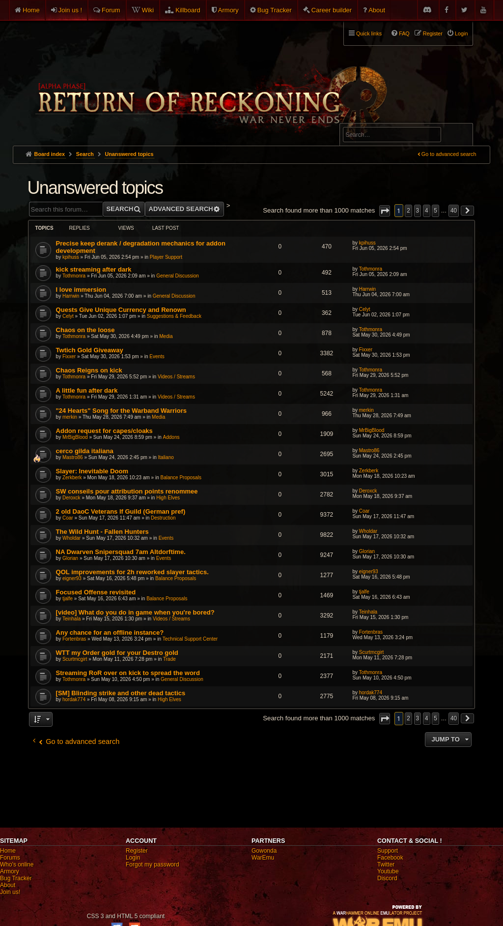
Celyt (68, 316)
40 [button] (453, 210)
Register (137, 850)
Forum (111, 10)
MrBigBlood (75, 437)
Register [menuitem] (433, 33)
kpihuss (70, 257)
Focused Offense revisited (96, 592)
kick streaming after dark (94, 269)
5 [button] (435, 210)
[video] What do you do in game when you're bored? (135, 612)
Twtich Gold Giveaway (89, 350)
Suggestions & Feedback (174, 316)
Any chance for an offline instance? (110, 632)
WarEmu (263, 857)
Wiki (148, 10)
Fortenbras (74, 639)
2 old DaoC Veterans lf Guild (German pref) (121, 511)
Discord (387, 878)
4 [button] (426, 210)
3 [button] (417, 210)
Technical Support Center (190, 639)
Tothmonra (73, 275)
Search (460, 136)
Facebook (390, 857)
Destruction (163, 518)
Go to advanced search (448, 154)
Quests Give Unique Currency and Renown (121, 309)
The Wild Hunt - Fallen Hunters (102, 531)
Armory (228, 10)
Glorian (70, 558)
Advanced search (373, 119)
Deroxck (71, 497)
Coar (67, 518)
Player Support (166, 257)
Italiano (166, 457)
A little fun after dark (87, 390)
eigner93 (72, 578)
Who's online (16, 864)
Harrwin (70, 296)
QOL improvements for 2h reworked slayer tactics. (132, 572)
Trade (169, 659)
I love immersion (81, 289)
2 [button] (408, 210)
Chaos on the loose (85, 330)
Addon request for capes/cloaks (104, 430)
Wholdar (71, 538)
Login (133, 857)
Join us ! (70, 10)
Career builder (331, 10)
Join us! (10, 892)
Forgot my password (152, 864)
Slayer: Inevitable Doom (92, 471)
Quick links (369, 33)
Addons (171, 437)
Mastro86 (72, 457)
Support (387, 850)
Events (157, 356)
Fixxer (69, 356)
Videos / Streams (176, 376)
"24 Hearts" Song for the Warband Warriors (121, 410)
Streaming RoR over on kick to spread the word (128, 673)
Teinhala (71, 618)
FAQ (404, 33)
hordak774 (73, 699)
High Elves (168, 497)
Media (165, 336)
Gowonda (264, 850)
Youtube (388, 871)
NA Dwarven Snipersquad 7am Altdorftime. (121, 552)
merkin (69, 417)
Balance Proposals (181, 477)
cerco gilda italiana (84, 451)
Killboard (187, 10)
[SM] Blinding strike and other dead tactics (121, 693)
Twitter (385, 864)
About (376, 10)
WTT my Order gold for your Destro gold (117, 652)
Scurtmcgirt (74, 659)
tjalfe (67, 598)
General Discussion (177, 275)
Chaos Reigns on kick (89, 370)
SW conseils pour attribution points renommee (127, 491)
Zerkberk (72, 477)
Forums (10, 857)
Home (31, 10)
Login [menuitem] (461, 33)
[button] (384, 210)
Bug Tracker (274, 10)
